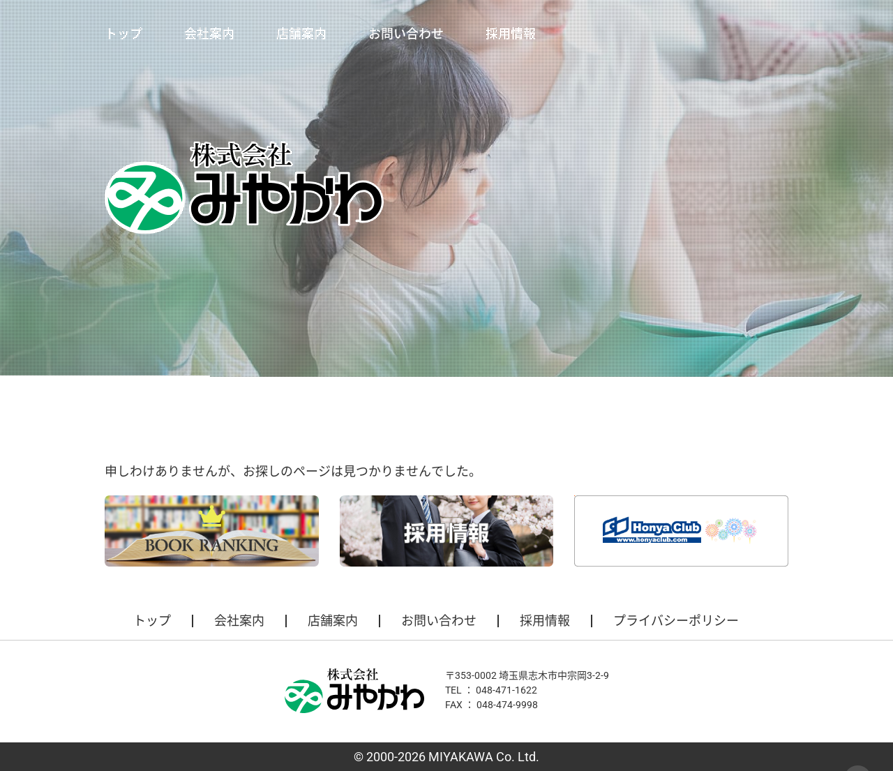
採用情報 (511, 34)
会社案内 (209, 34)
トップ (123, 34)
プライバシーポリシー (676, 621)
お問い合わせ (406, 34)
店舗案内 (301, 34)
